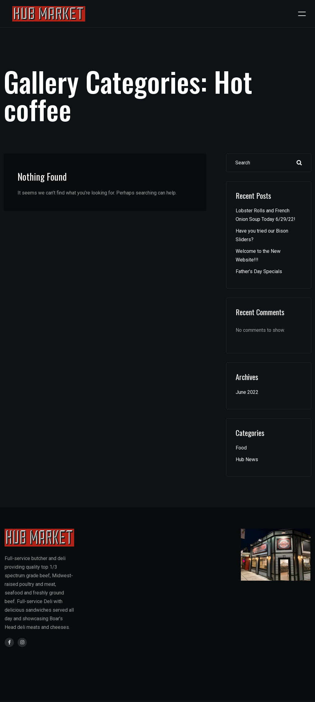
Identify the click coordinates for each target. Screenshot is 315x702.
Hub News (247, 459)
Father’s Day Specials (259, 271)
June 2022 (247, 392)
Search (299, 163)
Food (241, 448)
